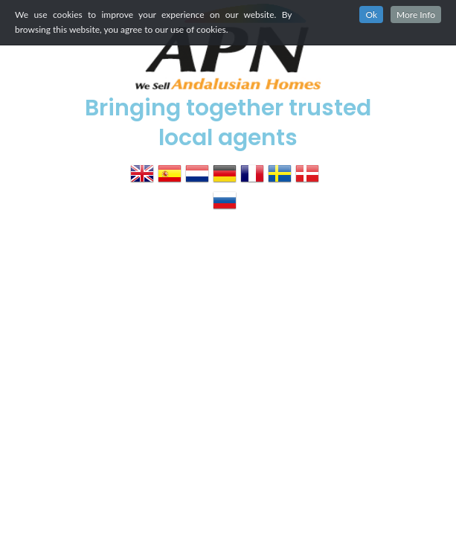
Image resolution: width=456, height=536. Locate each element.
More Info (415, 14)
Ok (371, 14)
